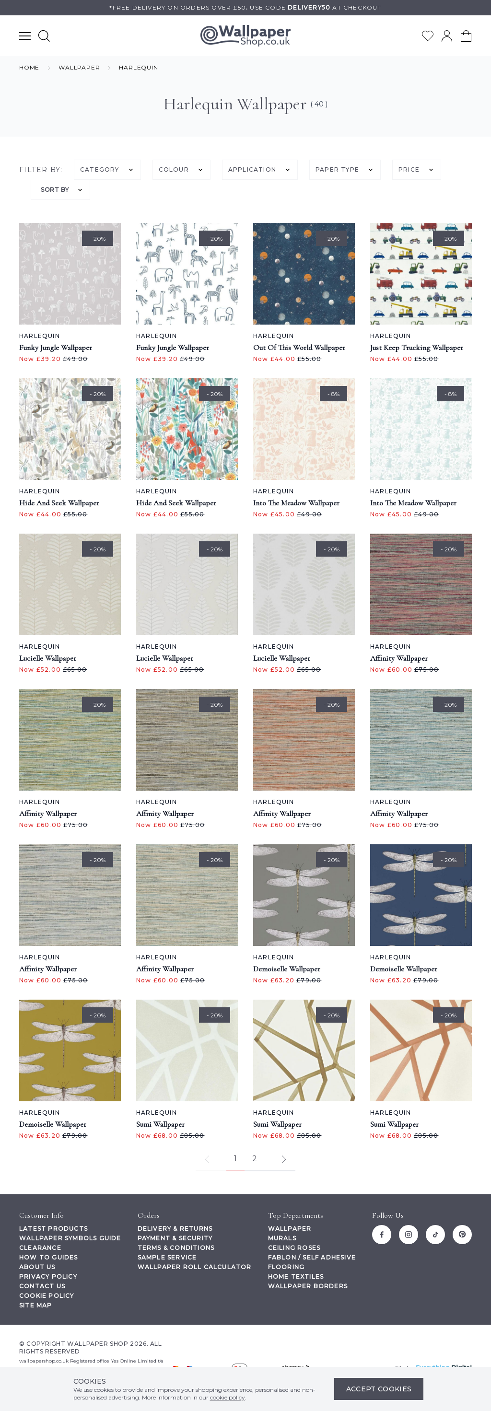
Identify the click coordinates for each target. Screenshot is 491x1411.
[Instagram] (408, 1234)
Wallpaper (290, 1228)
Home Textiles (296, 1276)
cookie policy (227, 1397)
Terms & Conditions (176, 1247)
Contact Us (42, 1286)
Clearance (40, 1247)
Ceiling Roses (294, 1247)
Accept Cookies (379, 1389)
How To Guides (48, 1257)
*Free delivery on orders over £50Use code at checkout (245, 7)
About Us (37, 1267)
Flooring (286, 1267)
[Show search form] (44, 36)
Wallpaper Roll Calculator (195, 1267)
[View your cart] (466, 36)
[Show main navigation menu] (25, 36)
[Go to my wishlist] (427, 36)
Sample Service (167, 1257)
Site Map (35, 1305)
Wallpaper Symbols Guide (70, 1238)
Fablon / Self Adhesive (312, 1257)
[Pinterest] (462, 1234)
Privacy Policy (48, 1276)
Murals (282, 1238)
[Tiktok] (435, 1234)
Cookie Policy (46, 1295)
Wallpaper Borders (308, 1286)
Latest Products (53, 1228)
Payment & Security (175, 1238)
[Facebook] (381, 1234)
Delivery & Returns (175, 1228)
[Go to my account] (447, 36)
